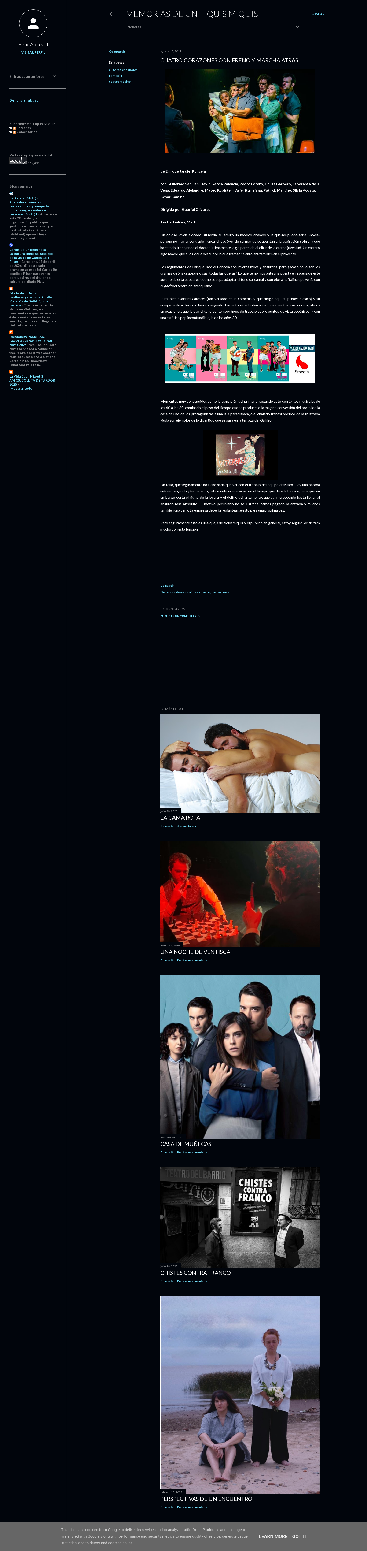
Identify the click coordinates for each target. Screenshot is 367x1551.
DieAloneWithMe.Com (27, 337)
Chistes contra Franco (195, 1272)
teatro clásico (120, 81)
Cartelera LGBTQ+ (23, 198)
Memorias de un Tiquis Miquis (192, 13)
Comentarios (25, 132)
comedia (115, 76)
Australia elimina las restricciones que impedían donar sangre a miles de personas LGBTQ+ (30, 208)
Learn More (273, 1536)
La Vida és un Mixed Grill (28, 376)
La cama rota (180, 817)
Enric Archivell (33, 44)
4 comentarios (186, 826)
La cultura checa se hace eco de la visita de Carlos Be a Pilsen (31, 258)
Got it (299, 1536)
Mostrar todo (21, 388)
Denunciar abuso (24, 100)
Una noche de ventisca (195, 951)
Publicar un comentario (180, 616)
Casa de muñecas (185, 1143)
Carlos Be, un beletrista (27, 250)
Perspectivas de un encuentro (206, 1498)
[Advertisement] (240, 662)
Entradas (22, 128)
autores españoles (123, 70)
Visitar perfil (33, 52)
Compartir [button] (117, 51)
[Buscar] (318, 14)
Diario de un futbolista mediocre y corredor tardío (30, 295)
